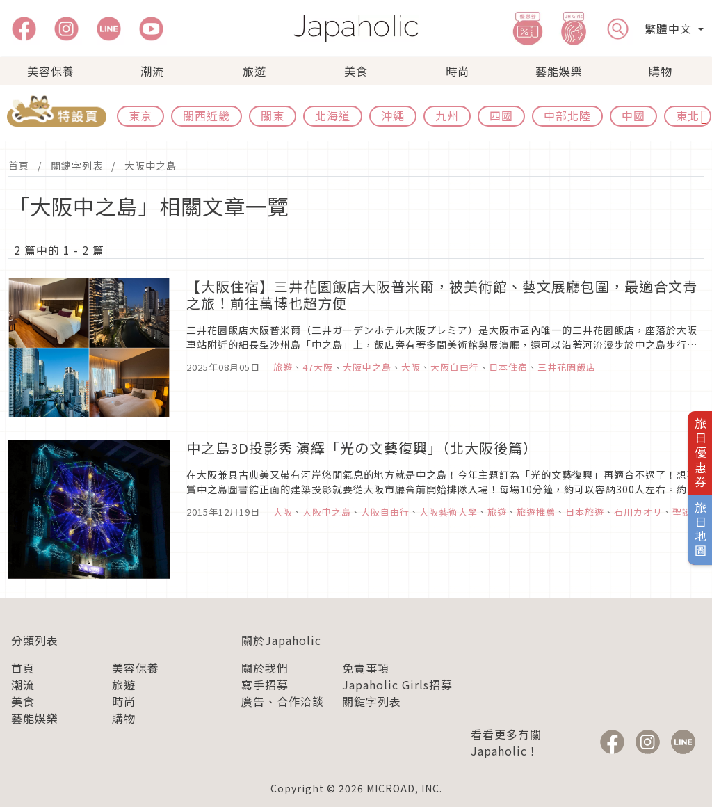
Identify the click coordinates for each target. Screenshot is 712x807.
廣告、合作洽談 (282, 701)
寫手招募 (265, 684)
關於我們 (265, 668)
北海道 (332, 115)
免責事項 (365, 668)
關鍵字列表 (77, 166)
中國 (633, 115)
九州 (447, 115)
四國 (501, 115)
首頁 (18, 166)
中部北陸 (567, 115)
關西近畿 (206, 115)
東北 (687, 115)
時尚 (457, 71)
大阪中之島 (150, 166)
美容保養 (50, 71)
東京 (140, 115)
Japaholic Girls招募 (397, 684)
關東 (272, 115)
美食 (356, 71)
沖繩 (393, 115)
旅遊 (254, 71)
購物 (660, 71)
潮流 (152, 71)
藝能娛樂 (559, 71)
